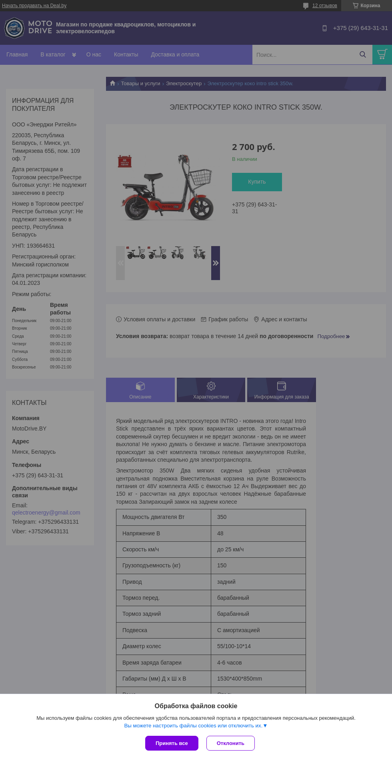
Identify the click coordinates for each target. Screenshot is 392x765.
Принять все (172, 743)
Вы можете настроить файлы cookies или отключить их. (193, 726)
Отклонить (230, 743)
